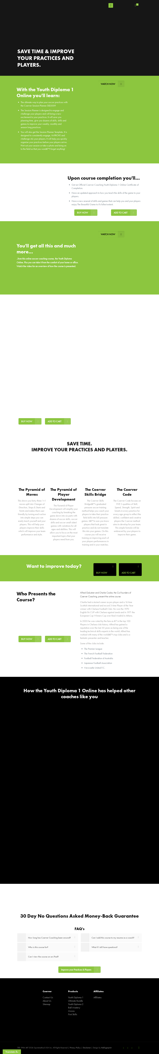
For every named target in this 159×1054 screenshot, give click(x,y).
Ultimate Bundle (75, 1000)
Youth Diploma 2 (75, 1004)
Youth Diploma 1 (75, 997)
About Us (47, 1000)
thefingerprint (106, 1047)
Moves (71, 1010)
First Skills (72, 1014)
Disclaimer (87, 1047)
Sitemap (46, 1004)
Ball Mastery (74, 1007)
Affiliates (97, 997)
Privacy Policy (75, 1047)
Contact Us (48, 997)
